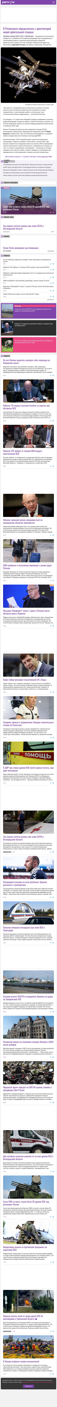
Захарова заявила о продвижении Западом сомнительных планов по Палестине (28, 723)
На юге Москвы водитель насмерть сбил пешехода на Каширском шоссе (27, 260)
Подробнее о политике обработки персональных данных (38, 1382)
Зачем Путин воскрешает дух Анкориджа (20, 247)
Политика (18, 306)
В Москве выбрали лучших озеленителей (21, 1361)
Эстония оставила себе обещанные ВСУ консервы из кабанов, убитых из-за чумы (34, 341)
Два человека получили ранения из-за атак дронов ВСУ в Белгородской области (28, 1157)
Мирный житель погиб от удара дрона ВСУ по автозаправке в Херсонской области (23, 1317)
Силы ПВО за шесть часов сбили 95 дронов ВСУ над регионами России (26, 208)
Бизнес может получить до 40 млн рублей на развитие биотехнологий (25, 175)
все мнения (51, 251)
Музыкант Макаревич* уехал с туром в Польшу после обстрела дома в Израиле (28, 170)
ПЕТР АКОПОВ (7, 251)
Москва (6, 36)
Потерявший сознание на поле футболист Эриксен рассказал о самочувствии (27, 164)
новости (7, 256)
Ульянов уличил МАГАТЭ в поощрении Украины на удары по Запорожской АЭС (33, 310)
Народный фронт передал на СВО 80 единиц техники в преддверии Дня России (27, 1088)
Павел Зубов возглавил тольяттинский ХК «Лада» (21, 294)
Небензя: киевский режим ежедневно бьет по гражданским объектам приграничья (28, 274)
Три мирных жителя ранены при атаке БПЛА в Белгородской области (25, 172)
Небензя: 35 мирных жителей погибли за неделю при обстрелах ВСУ (34, 325)
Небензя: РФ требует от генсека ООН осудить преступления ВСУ (26, 267)
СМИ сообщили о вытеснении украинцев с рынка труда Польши (26, 281)
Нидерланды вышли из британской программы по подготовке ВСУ (25, 1248)
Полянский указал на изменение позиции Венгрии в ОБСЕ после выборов (28, 1043)
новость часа (8, 217)
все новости (6, 231)
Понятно (28, 1386)
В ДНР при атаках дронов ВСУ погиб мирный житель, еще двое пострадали (27, 167)
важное (6, 188)
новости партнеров (10, 182)
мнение (6, 236)
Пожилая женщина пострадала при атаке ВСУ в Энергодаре (24, 929)
